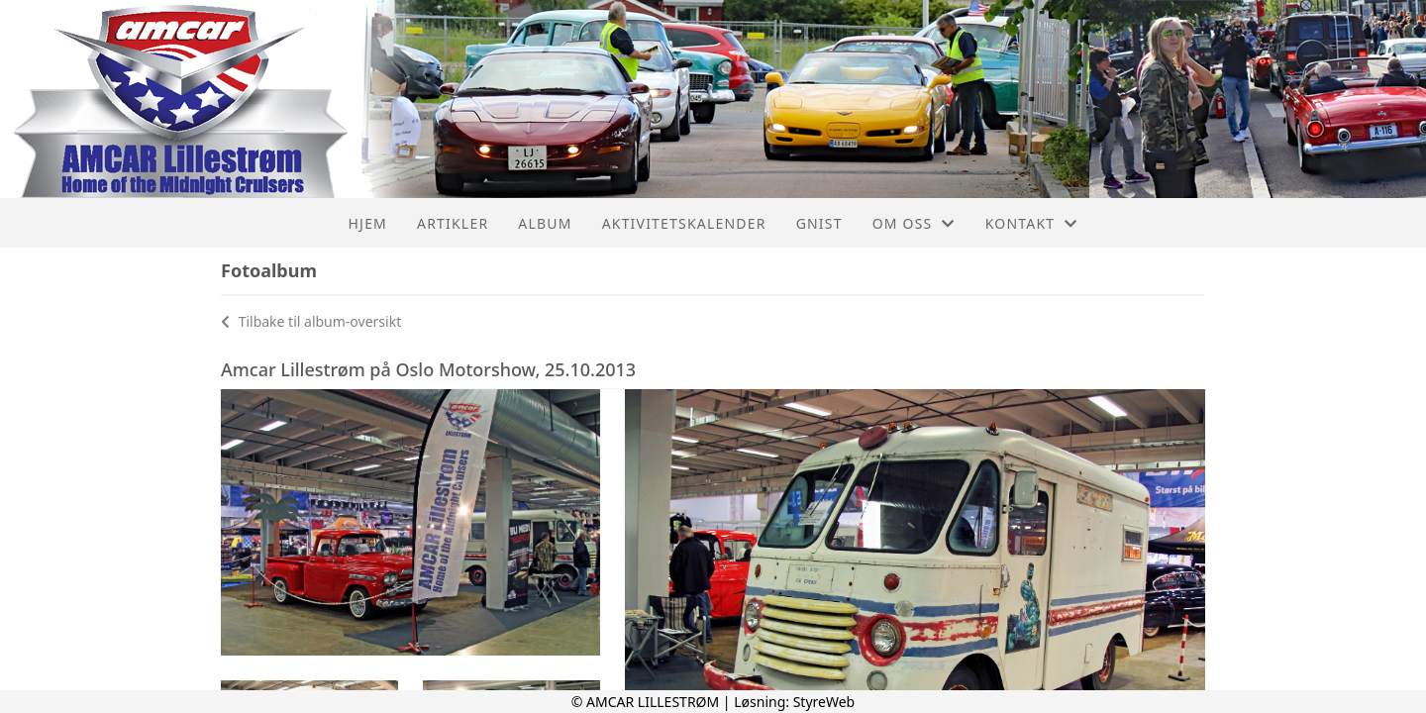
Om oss (914, 223)
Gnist (819, 223)
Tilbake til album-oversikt (311, 321)
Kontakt (1031, 223)
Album (544, 223)
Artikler (452, 223)
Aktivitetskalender (684, 223)
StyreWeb (824, 701)
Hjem (368, 223)
